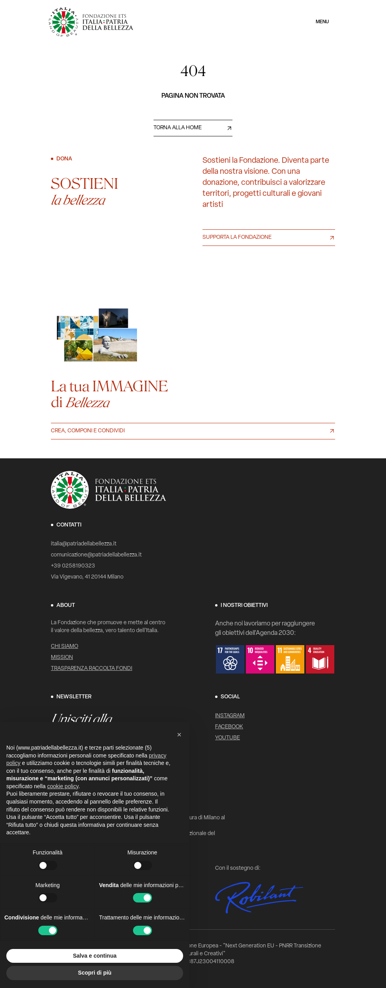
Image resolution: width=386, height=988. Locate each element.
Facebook (229, 727)
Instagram (230, 716)
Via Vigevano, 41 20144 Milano (87, 577)
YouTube (227, 738)
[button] (179, 734)
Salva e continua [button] (94, 956)
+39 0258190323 (73, 566)
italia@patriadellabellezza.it (83, 544)
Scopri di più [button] (95, 972)
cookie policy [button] (63, 786)
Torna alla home (178, 128)
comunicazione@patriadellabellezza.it (96, 555)
